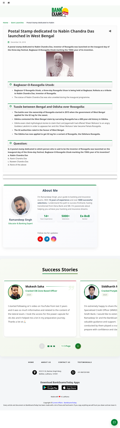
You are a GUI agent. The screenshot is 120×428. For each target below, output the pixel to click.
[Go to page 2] (51, 363)
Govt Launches (17, 22)
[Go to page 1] (48, 363)
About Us (46, 380)
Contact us (64, 380)
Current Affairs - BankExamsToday (64, 420)
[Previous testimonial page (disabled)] (42, 364)
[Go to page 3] (54, 363)
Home (5, 22)
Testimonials (85, 380)
